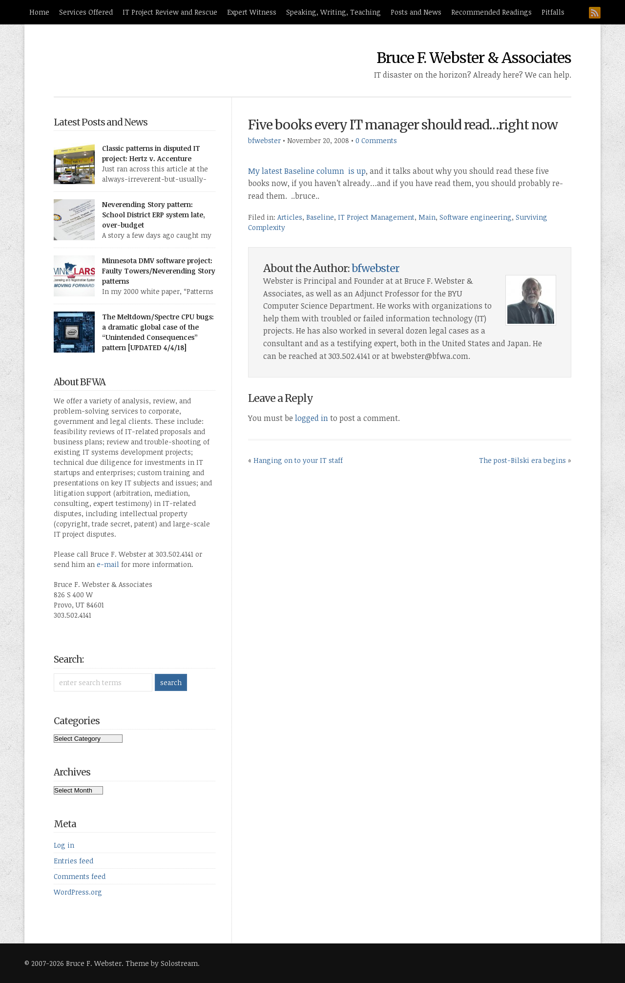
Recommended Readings (491, 12)
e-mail (108, 564)
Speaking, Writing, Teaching (333, 12)
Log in (64, 845)
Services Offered (86, 12)
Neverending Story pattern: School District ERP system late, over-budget (153, 215)
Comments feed (79, 876)
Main (427, 217)
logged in (311, 418)
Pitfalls (553, 12)
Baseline (320, 217)
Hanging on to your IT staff (298, 460)
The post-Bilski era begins (522, 460)
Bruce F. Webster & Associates (473, 57)
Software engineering (475, 217)
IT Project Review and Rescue (170, 12)
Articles (289, 217)
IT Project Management (376, 217)
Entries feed (73, 860)
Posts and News (416, 12)
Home (39, 12)
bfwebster (264, 140)
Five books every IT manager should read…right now (403, 125)
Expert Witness (251, 12)
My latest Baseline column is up (307, 171)
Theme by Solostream (161, 963)
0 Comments (376, 140)
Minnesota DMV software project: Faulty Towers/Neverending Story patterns (158, 271)
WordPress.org (78, 892)
